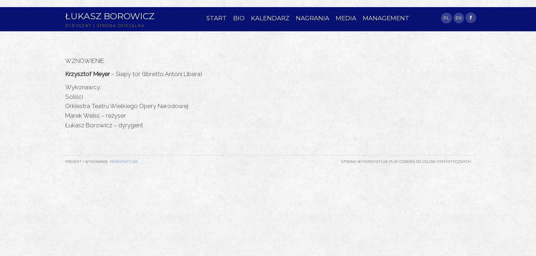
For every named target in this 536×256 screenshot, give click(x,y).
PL (446, 18)
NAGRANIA (312, 18)
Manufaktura (124, 161)
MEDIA (346, 18)
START (216, 18)
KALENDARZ (270, 18)
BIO (239, 18)
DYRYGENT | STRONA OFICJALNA (104, 25)
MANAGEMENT (386, 18)
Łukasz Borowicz (109, 16)
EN (459, 18)
